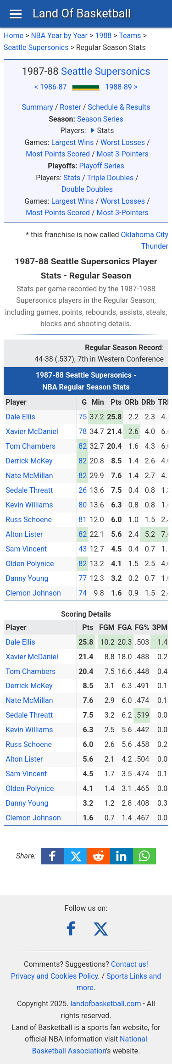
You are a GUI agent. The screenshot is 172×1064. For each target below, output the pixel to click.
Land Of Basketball (82, 13)
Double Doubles (87, 189)
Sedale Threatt (29, 490)
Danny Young (27, 578)
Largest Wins (72, 142)
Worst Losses (122, 142)
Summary (37, 107)
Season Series (100, 119)
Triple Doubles (110, 177)
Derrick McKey (29, 461)
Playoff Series (101, 166)
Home (13, 35)
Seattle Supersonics (36, 47)
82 (82, 446)
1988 (103, 35)
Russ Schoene (29, 519)
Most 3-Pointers (122, 154)
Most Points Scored (58, 154)
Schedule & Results (119, 107)
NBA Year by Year (59, 35)
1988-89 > (121, 87)
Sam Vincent (26, 549)
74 (82, 593)
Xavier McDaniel (32, 431)
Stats (71, 177)
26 (82, 490)
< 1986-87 (50, 87)
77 (82, 578)
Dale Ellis (20, 416)
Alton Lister (24, 534)
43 (82, 549)
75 (82, 416)
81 (82, 519)
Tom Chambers (30, 446)
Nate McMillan (29, 475)
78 (82, 431)
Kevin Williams (29, 505)
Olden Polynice (30, 563)
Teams (130, 35)
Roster (70, 107)
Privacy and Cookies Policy (54, 976)
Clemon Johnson (33, 593)
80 (82, 505)
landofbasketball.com (105, 1003)
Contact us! (129, 964)
